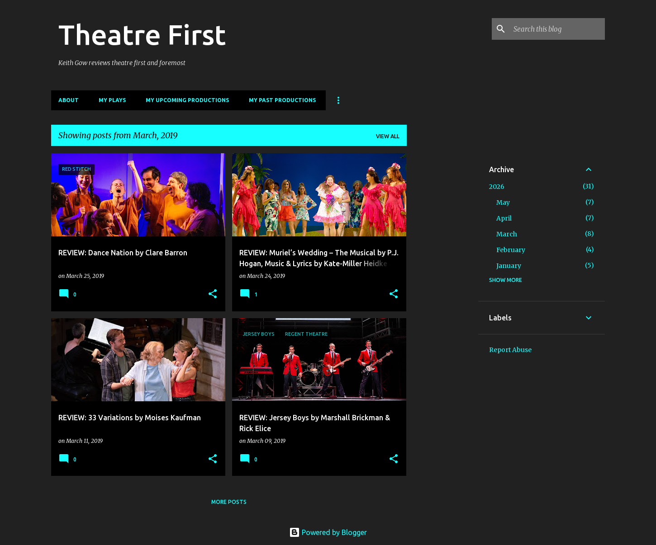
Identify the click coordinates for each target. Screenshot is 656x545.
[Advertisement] (442, 288)
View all (387, 136)
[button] (212, 294)
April (504, 218)
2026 (496, 187)
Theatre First (142, 34)
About (68, 100)
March (506, 234)
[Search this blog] (557, 29)
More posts (229, 502)
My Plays (112, 100)
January (508, 266)
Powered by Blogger (328, 532)
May (503, 202)
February (510, 250)
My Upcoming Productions (187, 100)
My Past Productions (282, 100)
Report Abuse (510, 350)
